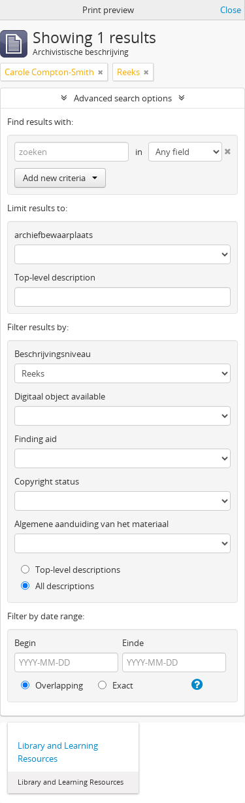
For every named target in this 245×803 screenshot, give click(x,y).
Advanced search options (123, 98)
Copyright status (46, 481)
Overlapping (52, 685)
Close (230, 10)
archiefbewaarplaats (53, 235)
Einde (133, 643)
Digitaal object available (59, 396)
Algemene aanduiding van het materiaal (91, 524)
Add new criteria (60, 178)
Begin (25, 643)
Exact (115, 685)
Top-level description (54, 277)
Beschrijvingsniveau (52, 354)
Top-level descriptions (70, 569)
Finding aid (35, 439)
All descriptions (57, 586)
